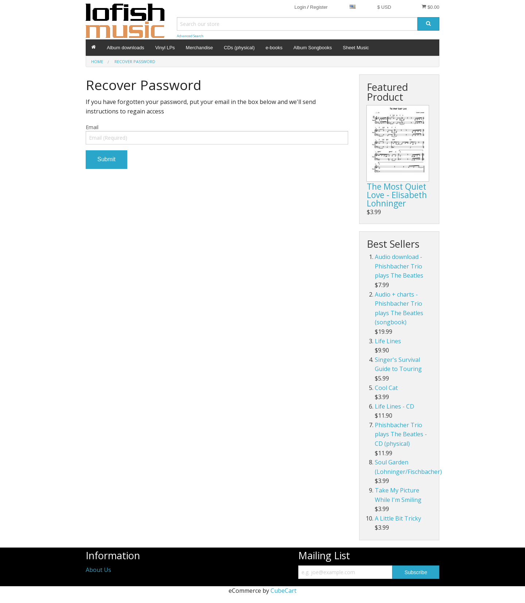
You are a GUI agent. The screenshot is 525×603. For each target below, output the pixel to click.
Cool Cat (386, 388)
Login (300, 7)
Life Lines (388, 341)
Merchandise (199, 47)
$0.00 (430, 7)
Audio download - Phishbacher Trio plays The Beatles (399, 266)
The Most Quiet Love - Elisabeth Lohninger (397, 195)
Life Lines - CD (394, 406)
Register (318, 7)
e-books (274, 47)
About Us (98, 570)
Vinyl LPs (165, 47)
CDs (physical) (239, 47)
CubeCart (283, 591)
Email (92, 127)
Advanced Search (190, 36)
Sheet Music (356, 47)
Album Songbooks (312, 47)
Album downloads (125, 47)
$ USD (384, 7)
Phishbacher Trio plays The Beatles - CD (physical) (401, 434)
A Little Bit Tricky (398, 518)
